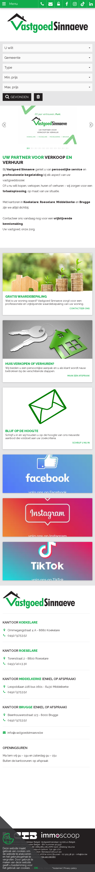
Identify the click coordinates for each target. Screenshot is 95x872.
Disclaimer (57, 868)
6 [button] (47, 148)
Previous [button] (5, 125)
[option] (47, 125)
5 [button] (43, 148)
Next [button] (89, 125)
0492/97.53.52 (17, 635)
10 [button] (63, 148)
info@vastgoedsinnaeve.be (25, 732)
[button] (67, 4)
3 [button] (35, 148)
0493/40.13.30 (17, 663)
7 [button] (51, 148)
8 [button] (55, 148)
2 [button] (32, 148)
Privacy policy (70, 868)
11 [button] (67, 148)
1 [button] (28, 148)
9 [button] (59, 148)
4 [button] (39, 148)
